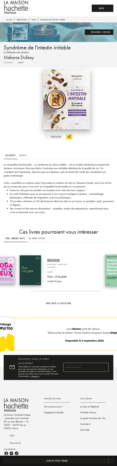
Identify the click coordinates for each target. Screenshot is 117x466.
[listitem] (6, 453)
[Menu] (102, 8)
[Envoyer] (104, 367)
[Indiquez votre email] (82, 367)
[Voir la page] (58, 335)
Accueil (9, 19)
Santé (33, 19)
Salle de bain (21, 19)
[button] (99, 32)
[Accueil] (16, 7)
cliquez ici (35, 376)
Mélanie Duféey (19, 57)
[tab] (11, 155)
